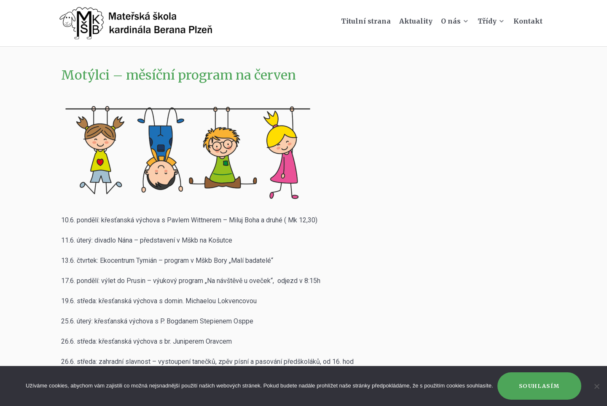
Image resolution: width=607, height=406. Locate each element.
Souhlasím (539, 385)
